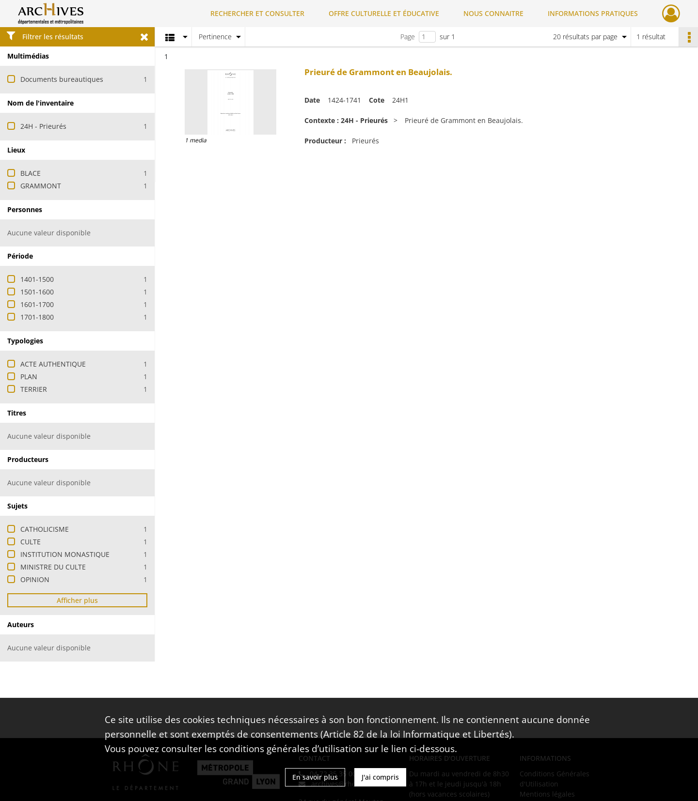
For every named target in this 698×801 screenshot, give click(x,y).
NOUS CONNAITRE (493, 13)
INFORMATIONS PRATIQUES (593, 13)
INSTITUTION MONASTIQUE (65, 554)
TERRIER (33, 389)
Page (407, 36)
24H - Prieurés (43, 126)
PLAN (28, 376)
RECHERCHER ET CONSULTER (257, 13)
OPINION (34, 579)
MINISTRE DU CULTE (53, 566)
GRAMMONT (40, 185)
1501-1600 (37, 291)
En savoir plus (315, 777)
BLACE (30, 173)
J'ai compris (380, 777)
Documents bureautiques (61, 79)
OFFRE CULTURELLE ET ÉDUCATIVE (384, 13)
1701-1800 (37, 317)
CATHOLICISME (44, 529)
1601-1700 (37, 304)
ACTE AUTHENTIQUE (53, 364)
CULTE (30, 541)
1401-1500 (37, 279)
